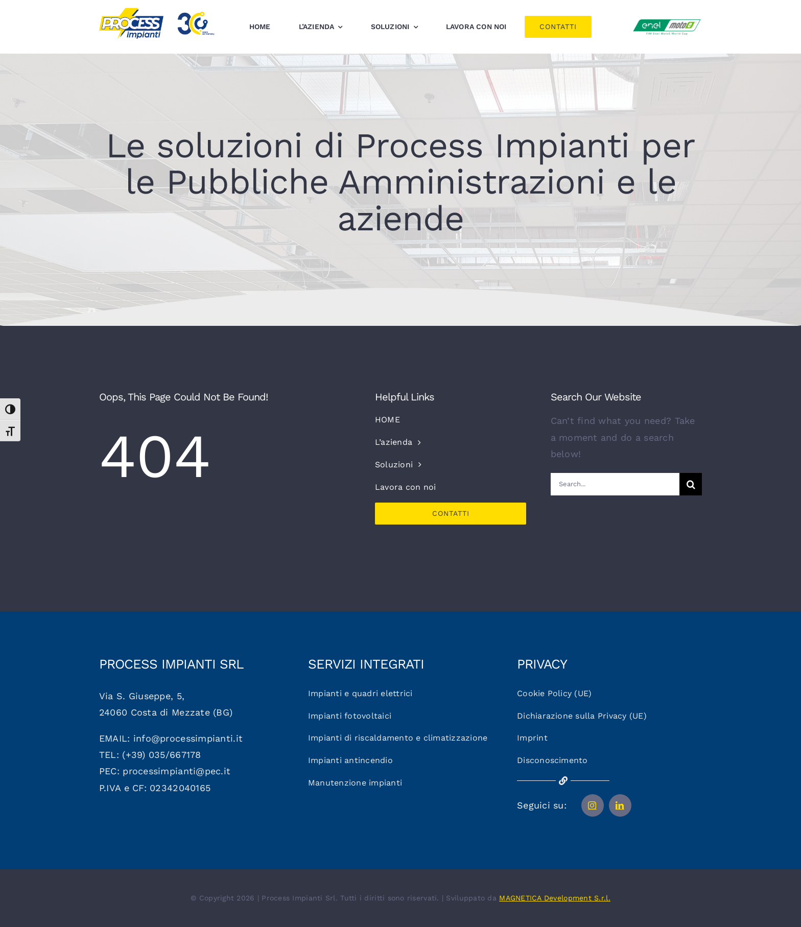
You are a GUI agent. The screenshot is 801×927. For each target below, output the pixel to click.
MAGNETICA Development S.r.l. (554, 898)
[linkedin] (620, 805)
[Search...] (615, 484)
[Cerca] (690, 484)
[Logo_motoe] (667, 20)
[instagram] (592, 805)
